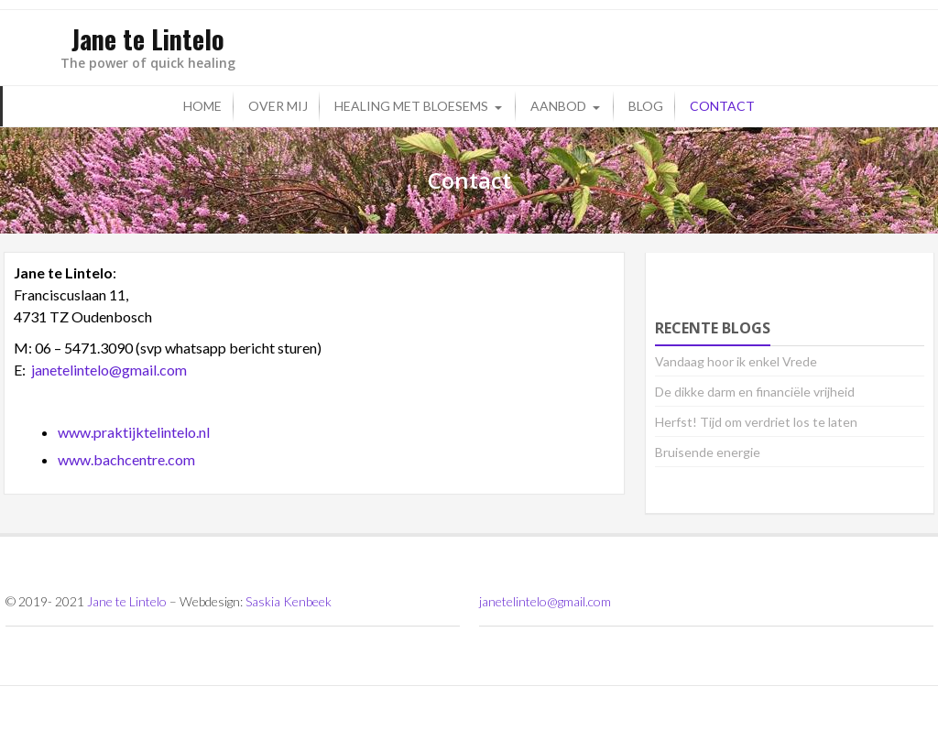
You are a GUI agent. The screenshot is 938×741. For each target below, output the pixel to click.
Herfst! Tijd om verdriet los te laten (756, 422)
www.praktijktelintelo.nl (134, 432)
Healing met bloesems (411, 106)
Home (202, 106)
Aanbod (558, 106)
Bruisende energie (707, 452)
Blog (645, 106)
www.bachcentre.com (126, 459)
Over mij (278, 106)
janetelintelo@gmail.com (109, 369)
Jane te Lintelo (127, 601)
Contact (722, 106)
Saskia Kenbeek (288, 601)
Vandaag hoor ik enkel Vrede (736, 361)
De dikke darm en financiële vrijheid (755, 391)
